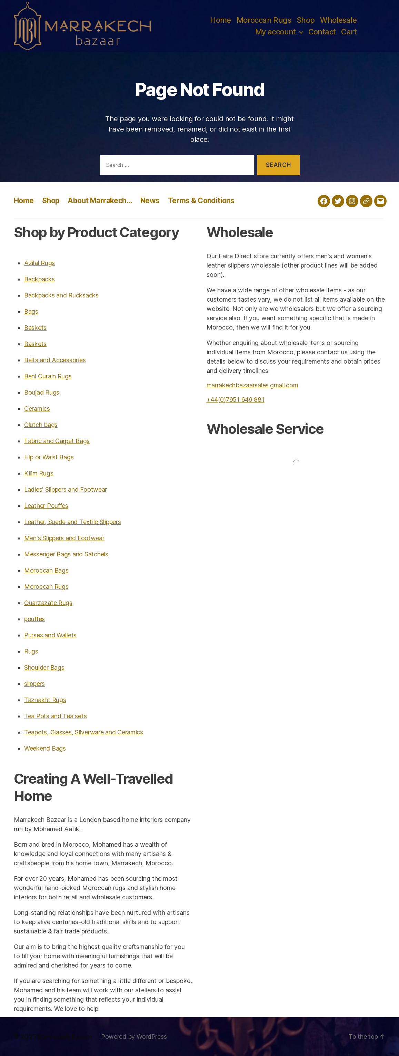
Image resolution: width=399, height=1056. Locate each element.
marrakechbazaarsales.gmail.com (252, 385)
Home (220, 19)
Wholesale (338, 19)
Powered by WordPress (134, 1036)
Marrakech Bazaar (65, 1036)
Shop (306, 19)
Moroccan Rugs (264, 19)
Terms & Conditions (201, 200)
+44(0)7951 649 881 (236, 399)
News (150, 200)
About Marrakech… (100, 200)
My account (275, 31)
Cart (349, 31)
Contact (322, 31)
